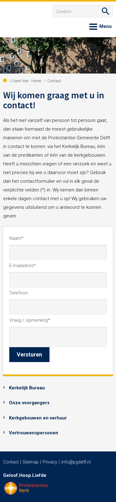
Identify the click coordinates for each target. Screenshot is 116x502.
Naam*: (16, 238)
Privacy (50, 461)
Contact (11, 461)
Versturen (29, 354)
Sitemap (31, 461)
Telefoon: (19, 293)
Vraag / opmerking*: (30, 320)
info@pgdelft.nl (76, 461)
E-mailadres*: (23, 265)
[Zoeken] (83, 11)
